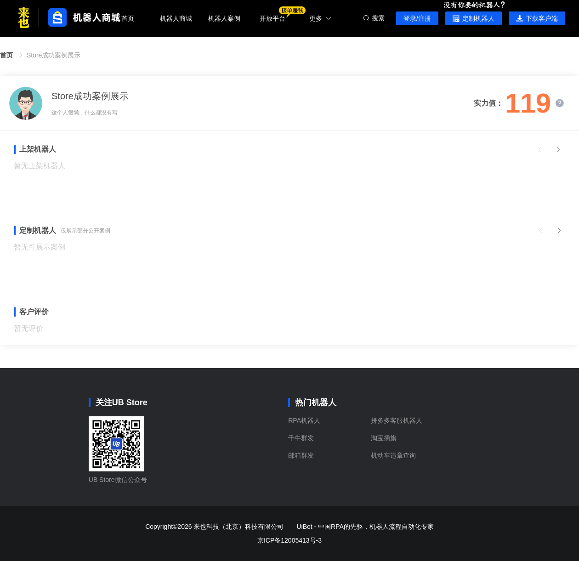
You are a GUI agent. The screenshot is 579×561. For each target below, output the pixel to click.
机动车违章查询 (393, 455)
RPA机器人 (304, 420)
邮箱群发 (301, 455)
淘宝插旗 (384, 438)
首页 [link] (6, 55)
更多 (320, 18)
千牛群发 (301, 438)
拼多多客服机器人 (396, 420)
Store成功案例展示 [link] (53, 55)
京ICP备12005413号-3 (289, 540)
